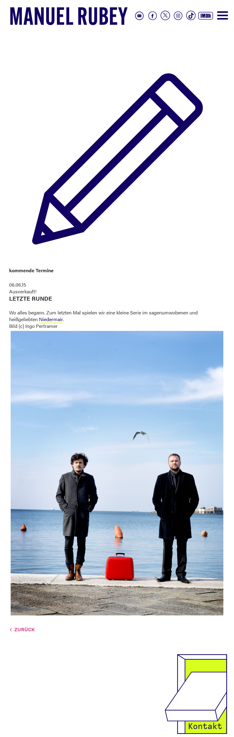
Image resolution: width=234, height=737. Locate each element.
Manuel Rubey (68, 18)
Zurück (24, 629)
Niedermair (51, 319)
